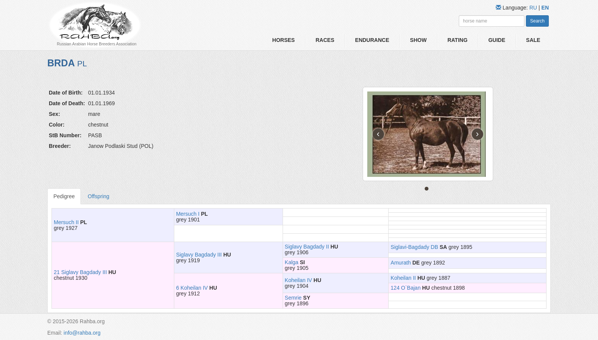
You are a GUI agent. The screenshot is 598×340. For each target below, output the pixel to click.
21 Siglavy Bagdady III (80, 272)
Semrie (293, 298)
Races (324, 40)
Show (418, 40)
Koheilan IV (298, 280)
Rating (457, 40)
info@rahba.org (82, 333)
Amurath (401, 263)
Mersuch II (66, 222)
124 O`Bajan (406, 288)
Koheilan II (403, 278)
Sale (533, 40)
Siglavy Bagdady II (307, 247)
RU (534, 8)
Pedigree (64, 196)
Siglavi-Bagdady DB (414, 247)
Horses (283, 40)
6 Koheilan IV (192, 288)
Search (537, 21)
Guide (496, 40)
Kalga (292, 262)
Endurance (372, 40)
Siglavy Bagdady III (199, 255)
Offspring (98, 196)
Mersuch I (187, 214)
